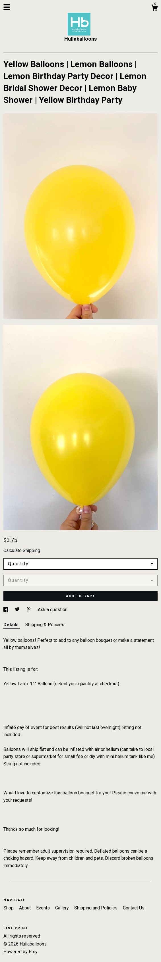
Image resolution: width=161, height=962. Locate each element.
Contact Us (134, 908)
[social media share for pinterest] (29, 609)
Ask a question (52, 609)
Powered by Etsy (20, 951)
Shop (9, 908)
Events (43, 908)
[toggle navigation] (6, 7)
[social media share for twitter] (18, 609)
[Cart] (154, 8)
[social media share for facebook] (6, 609)
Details (11, 624)
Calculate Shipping (21, 550)
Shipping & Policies (44, 624)
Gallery (62, 908)
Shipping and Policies (96, 908)
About (25, 908)
